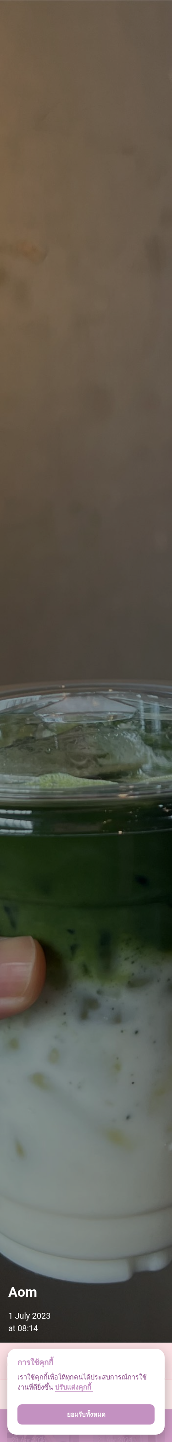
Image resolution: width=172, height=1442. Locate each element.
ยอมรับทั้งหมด (86, 1414)
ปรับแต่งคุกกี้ (74, 1387)
